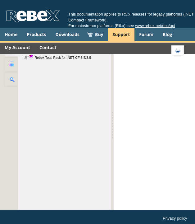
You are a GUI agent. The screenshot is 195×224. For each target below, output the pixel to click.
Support (121, 34)
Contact (48, 47)
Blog (167, 34)
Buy (99, 34)
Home (11, 34)
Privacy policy (175, 218)
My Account (17, 47)
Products (36, 34)
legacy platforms (167, 14)
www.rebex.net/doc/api (155, 25)
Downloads (67, 34)
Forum (146, 34)
